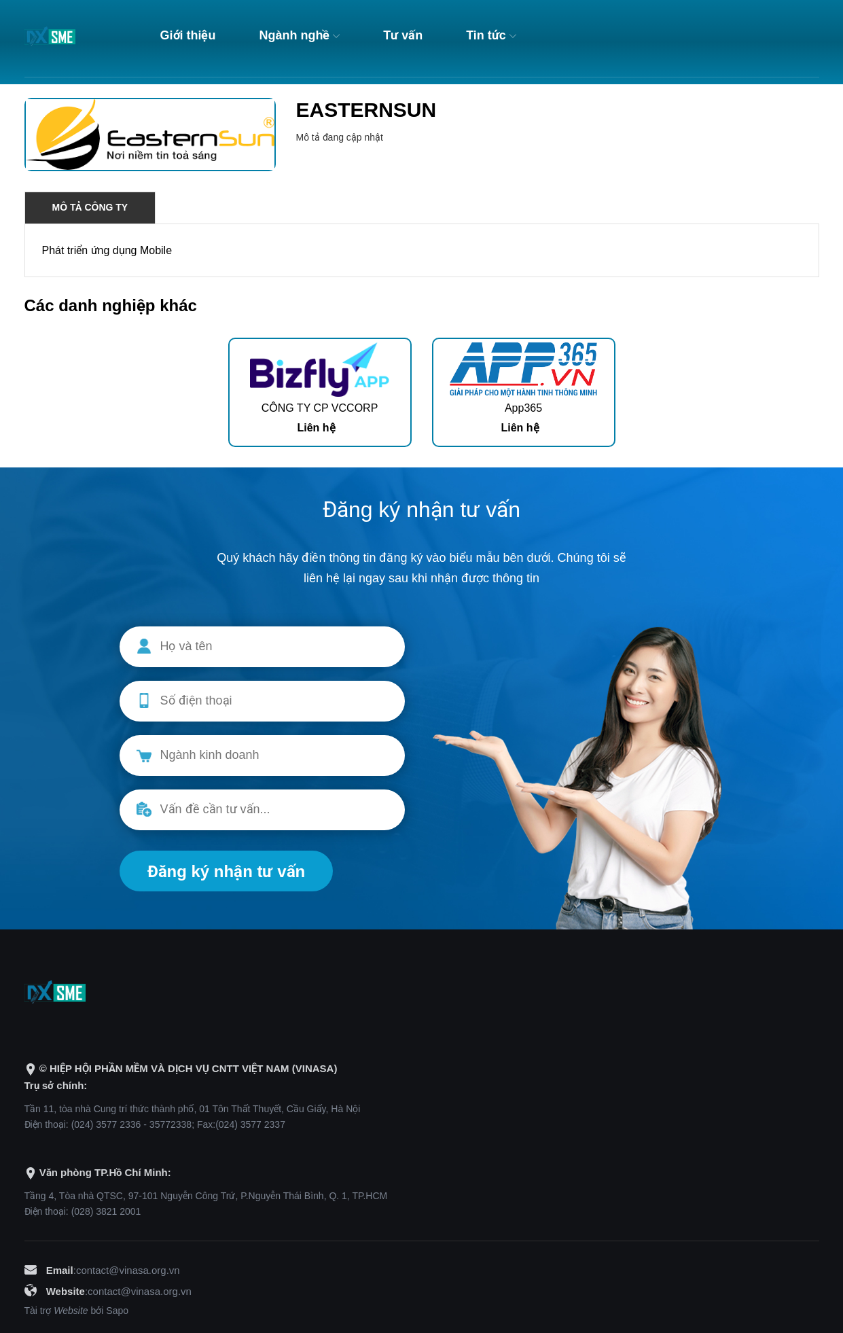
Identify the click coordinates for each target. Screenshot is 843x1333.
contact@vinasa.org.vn (128, 1270)
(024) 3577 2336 (106, 1124)
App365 (523, 408)
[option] (320, 392)
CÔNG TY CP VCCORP (320, 408)
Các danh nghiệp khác (110, 305)
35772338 (170, 1124)
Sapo (117, 1310)
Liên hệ (316, 427)
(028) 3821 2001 (106, 1211)
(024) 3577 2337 (250, 1124)
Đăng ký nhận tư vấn (226, 871)
